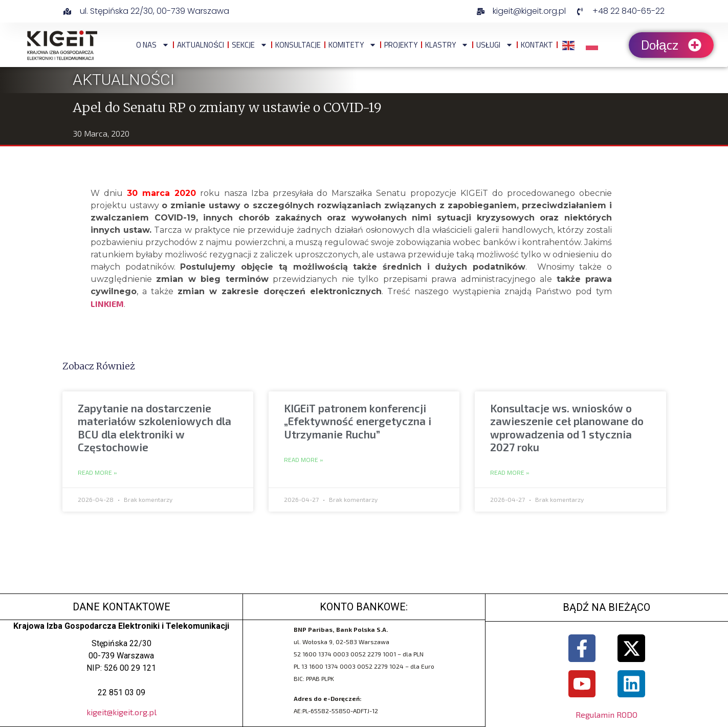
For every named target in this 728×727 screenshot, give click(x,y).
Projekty (400, 45)
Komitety (352, 45)
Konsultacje (298, 45)
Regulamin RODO (606, 714)
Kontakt (537, 45)
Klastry (447, 45)
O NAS (152, 45)
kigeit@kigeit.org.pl (121, 712)
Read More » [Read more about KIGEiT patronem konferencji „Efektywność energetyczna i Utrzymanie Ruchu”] (303, 460)
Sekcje (250, 45)
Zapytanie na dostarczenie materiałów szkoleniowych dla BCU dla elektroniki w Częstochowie (154, 427)
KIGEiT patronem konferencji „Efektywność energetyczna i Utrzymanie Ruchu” (357, 421)
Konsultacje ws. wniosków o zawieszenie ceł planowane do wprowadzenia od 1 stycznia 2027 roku (567, 427)
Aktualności (200, 45)
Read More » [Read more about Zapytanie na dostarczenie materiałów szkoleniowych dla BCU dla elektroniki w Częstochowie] (97, 472)
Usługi (494, 45)
